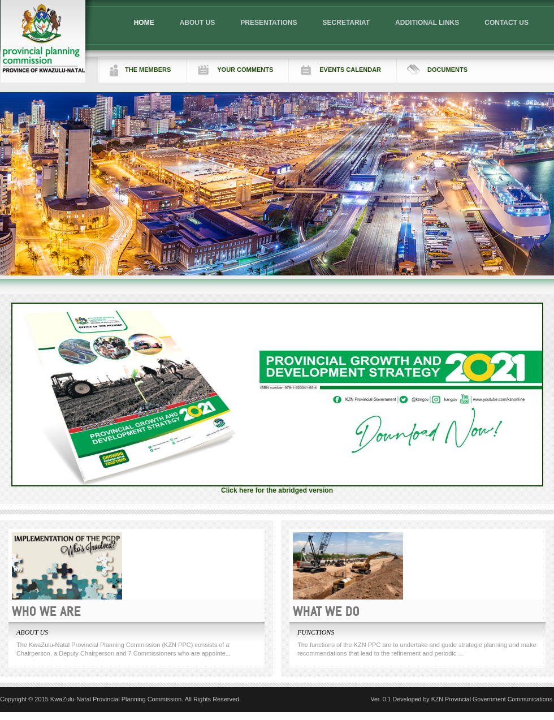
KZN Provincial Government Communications (491, 699)
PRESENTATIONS (268, 23)
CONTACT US (506, 23)
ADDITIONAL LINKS (427, 23)
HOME (144, 23)
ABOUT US (197, 23)
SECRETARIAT (346, 23)
